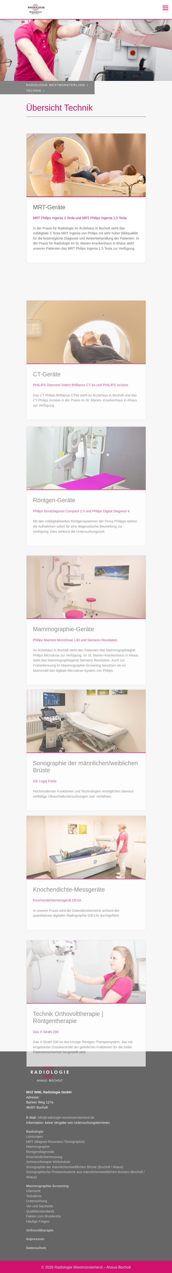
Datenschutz (36, 1248)
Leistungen (34, 1136)
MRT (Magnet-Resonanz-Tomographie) (55, 1142)
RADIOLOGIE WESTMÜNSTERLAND (55, 85)
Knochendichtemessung (44, 1157)
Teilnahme (34, 1196)
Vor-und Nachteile (39, 1206)
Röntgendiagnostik (40, 1152)
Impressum (35, 1239)
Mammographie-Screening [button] (47, 1186)
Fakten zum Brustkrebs (43, 1216)
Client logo (43, 9)
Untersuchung (36, 1201)
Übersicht (33, 1191)
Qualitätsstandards (40, 1211)
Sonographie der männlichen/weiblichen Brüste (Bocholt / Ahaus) (74, 1167)
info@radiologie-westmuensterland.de (66, 1117)
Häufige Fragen (38, 1221)
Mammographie (38, 1146)
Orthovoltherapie (40, 1230)
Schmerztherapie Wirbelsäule (48, 1162)
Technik (34, 90)
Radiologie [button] (35, 1131)
